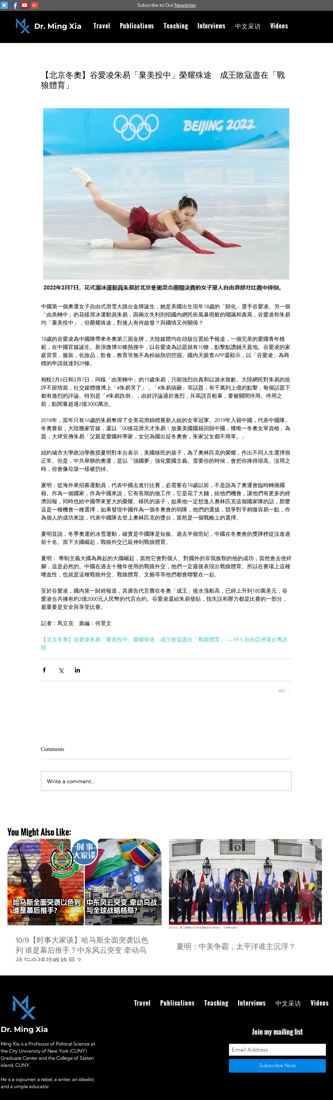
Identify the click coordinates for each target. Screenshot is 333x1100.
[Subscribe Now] (277, 1066)
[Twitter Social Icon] (4, 5)
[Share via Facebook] (44, 670)
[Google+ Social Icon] (34, 5)
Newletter (185, 5)
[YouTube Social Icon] (24, 5)
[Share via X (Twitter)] (61, 670)
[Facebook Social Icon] (14, 5)
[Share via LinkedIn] (77, 670)
